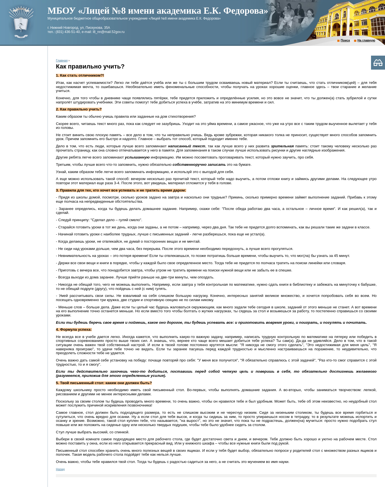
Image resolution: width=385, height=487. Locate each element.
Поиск (345, 40)
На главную (366, 40)
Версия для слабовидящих (378, 63)
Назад (60, 469)
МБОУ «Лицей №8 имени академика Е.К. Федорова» (158, 11)
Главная (62, 60)
